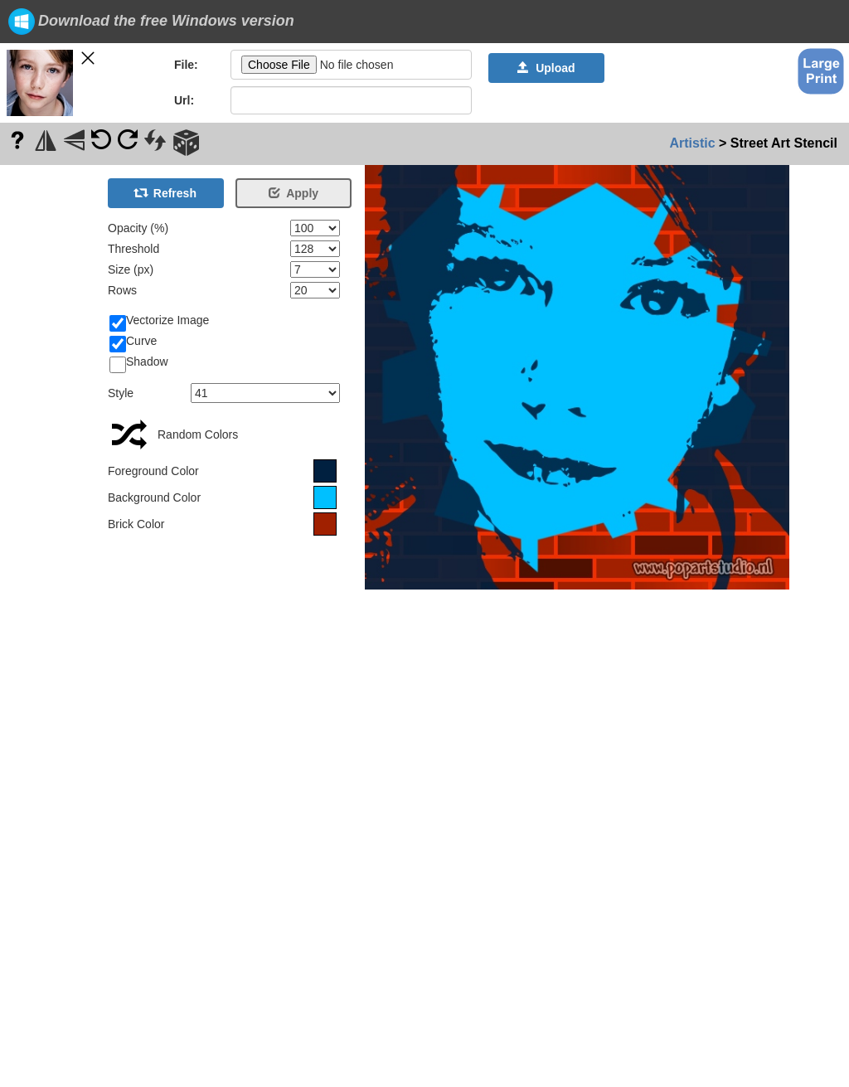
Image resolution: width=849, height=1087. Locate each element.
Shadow (138, 362)
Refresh (165, 193)
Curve (133, 341)
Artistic (692, 143)
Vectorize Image (159, 320)
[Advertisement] (49, 413)
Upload (546, 68)
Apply (293, 193)
